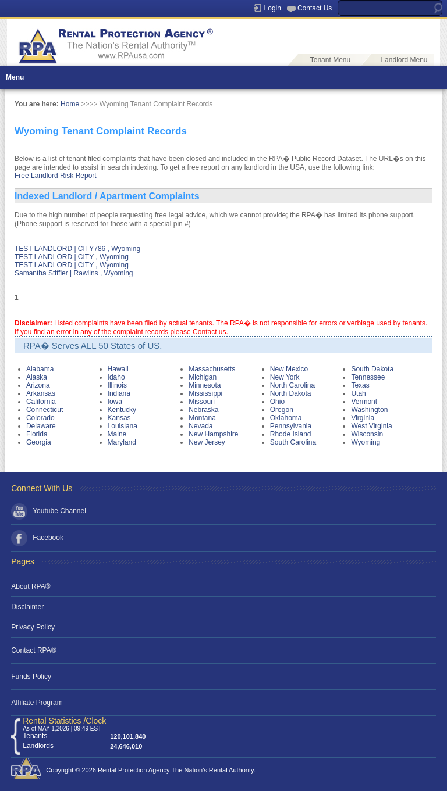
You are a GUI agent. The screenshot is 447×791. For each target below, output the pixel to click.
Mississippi (205, 393)
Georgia (38, 442)
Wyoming (365, 442)
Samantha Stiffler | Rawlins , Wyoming (74, 273)
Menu (15, 77)
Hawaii (118, 369)
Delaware (41, 426)
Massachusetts (212, 369)
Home (70, 104)
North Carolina (292, 385)
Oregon (281, 410)
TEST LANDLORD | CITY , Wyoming (72, 257)
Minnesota (205, 385)
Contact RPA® (33, 650)
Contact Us (314, 8)
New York (285, 377)
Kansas (119, 418)
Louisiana (122, 426)
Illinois (117, 385)
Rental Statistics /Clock (64, 720)
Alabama (40, 369)
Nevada (200, 426)
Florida (37, 434)
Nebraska (203, 410)
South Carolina (293, 442)
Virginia (362, 418)
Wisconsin (367, 434)
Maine (117, 434)
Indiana (119, 393)
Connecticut (44, 410)
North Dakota (290, 393)
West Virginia (371, 426)
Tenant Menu (330, 60)
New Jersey (207, 442)
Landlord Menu (404, 60)
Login (272, 8)
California (41, 402)
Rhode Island (290, 434)
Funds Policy (31, 676)
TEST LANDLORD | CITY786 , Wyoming (77, 249)
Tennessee (368, 377)
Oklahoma (286, 418)
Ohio (277, 402)
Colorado (40, 418)
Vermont (364, 402)
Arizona (38, 385)
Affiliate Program (36, 703)
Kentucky (122, 410)
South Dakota (372, 369)
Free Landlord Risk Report (56, 175)
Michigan (203, 377)
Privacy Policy (33, 627)
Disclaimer (27, 607)
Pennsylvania (290, 426)
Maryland (122, 442)
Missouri (202, 402)
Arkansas (40, 393)
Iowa (115, 402)
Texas (360, 385)
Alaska (36, 377)
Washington (369, 410)
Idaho (116, 377)
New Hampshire (213, 434)
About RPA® (30, 586)
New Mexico (289, 369)
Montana (202, 418)
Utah (358, 393)
